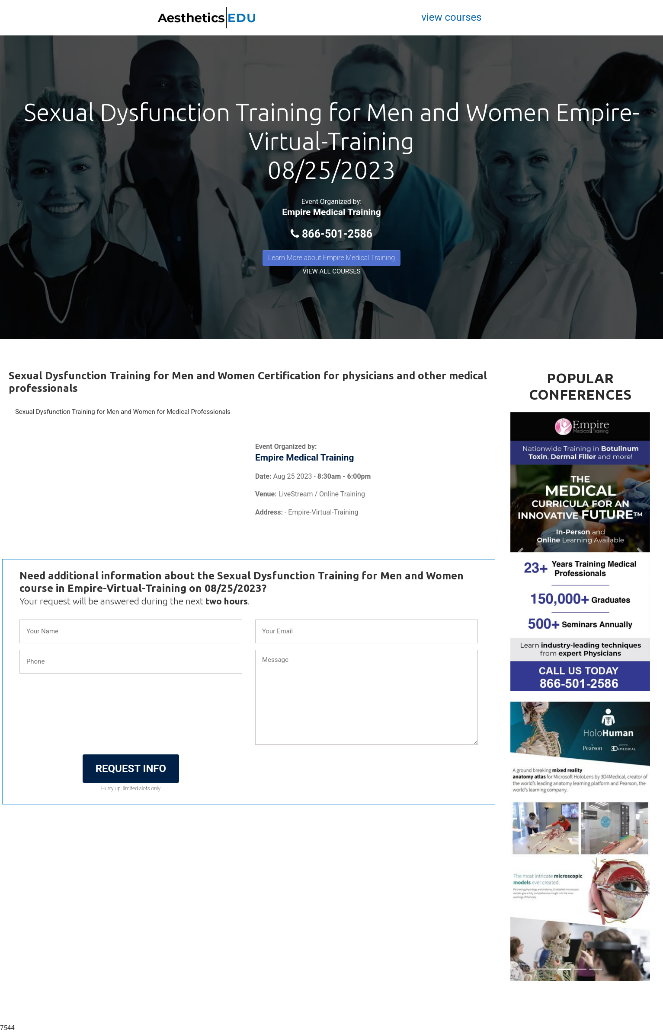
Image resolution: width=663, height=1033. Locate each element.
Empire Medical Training (331, 212)
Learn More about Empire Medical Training (331, 258)
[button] (520, 552)
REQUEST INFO (131, 769)
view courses (451, 17)
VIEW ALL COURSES (331, 271)
